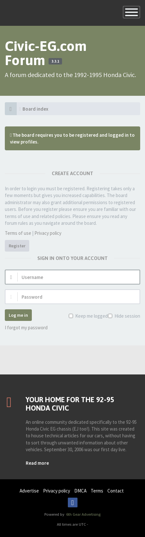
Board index (35, 109)
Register (17, 246)
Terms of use (18, 233)
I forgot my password (26, 327)
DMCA (80, 491)
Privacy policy (47, 233)
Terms (97, 491)
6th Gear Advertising (83, 514)
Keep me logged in (93, 316)
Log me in (18, 315)
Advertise (29, 491)
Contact (115, 491)
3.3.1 (55, 61)
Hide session (126, 316)
